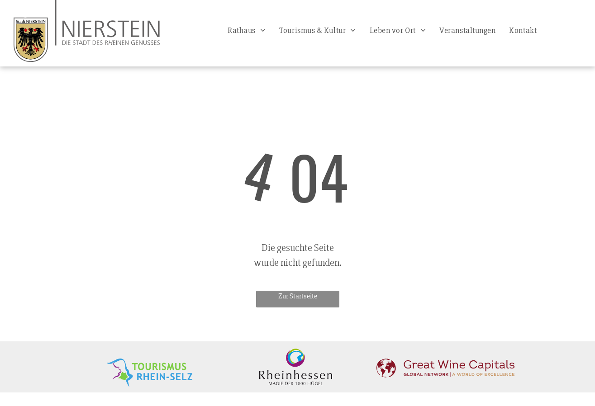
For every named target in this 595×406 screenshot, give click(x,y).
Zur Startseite (297, 296)
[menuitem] (246, 30)
